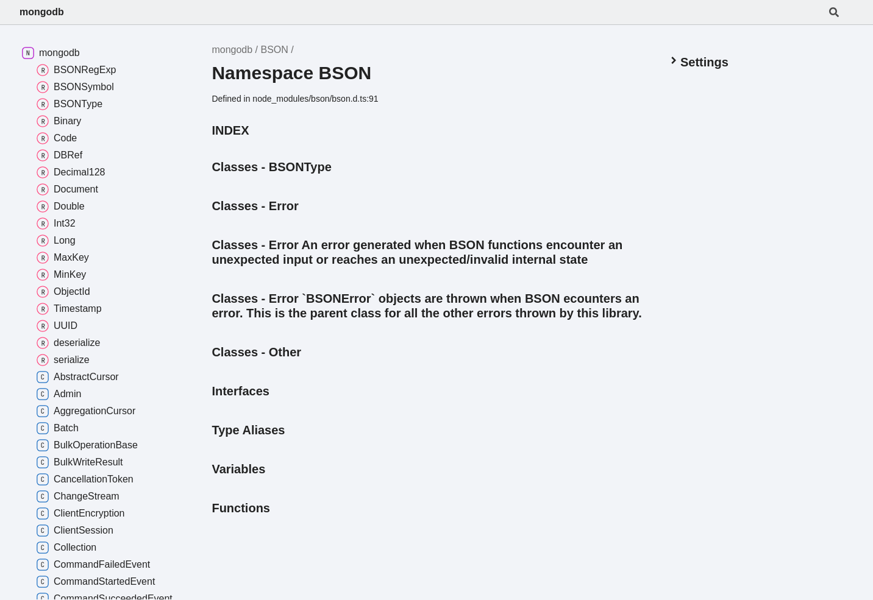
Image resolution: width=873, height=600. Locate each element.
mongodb (42, 12)
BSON (274, 49)
